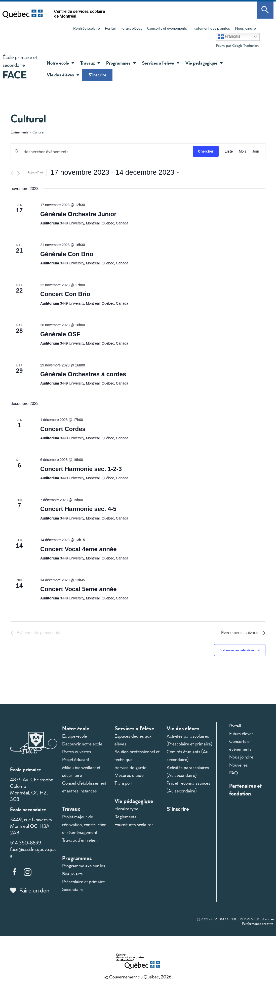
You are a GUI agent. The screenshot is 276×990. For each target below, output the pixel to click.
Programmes (121, 63)
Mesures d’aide (129, 775)
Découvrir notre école (82, 744)
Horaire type (126, 809)
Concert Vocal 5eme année (78, 589)
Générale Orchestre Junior (78, 214)
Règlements (125, 817)
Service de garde (130, 767)
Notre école (60, 63)
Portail (110, 28)
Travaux (90, 63)
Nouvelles (238, 765)
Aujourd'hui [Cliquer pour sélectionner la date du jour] (35, 172)
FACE (15, 74)
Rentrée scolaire (86, 28)
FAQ (233, 773)
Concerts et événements (167, 28)
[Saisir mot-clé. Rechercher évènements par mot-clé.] (102, 151)
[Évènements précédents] (12, 173)
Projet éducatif (75, 759)
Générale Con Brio (66, 254)
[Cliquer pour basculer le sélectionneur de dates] (115, 172)
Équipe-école (74, 736)
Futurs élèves (131, 28)
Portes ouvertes (76, 751)
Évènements (19, 132)
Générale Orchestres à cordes (83, 374)
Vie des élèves (63, 75)
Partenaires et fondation (245, 789)
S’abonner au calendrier (237, 649)
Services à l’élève (160, 63)
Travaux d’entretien (80, 840)
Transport (123, 783)
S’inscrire (97, 74)
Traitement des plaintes (211, 28)
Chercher (205, 151)
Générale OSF (60, 334)
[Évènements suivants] (18, 173)
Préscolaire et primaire (83, 881)
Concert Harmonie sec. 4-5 (78, 508)
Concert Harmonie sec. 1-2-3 (81, 468)
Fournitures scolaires (133, 824)
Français (229, 37)
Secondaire (73, 889)
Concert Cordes (63, 429)
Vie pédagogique (204, 63)
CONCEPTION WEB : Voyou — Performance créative (250, 921)
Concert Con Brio (65, 294)
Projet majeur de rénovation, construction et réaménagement (84, 824)
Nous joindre (245, 28)
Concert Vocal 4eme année (78, 549)
